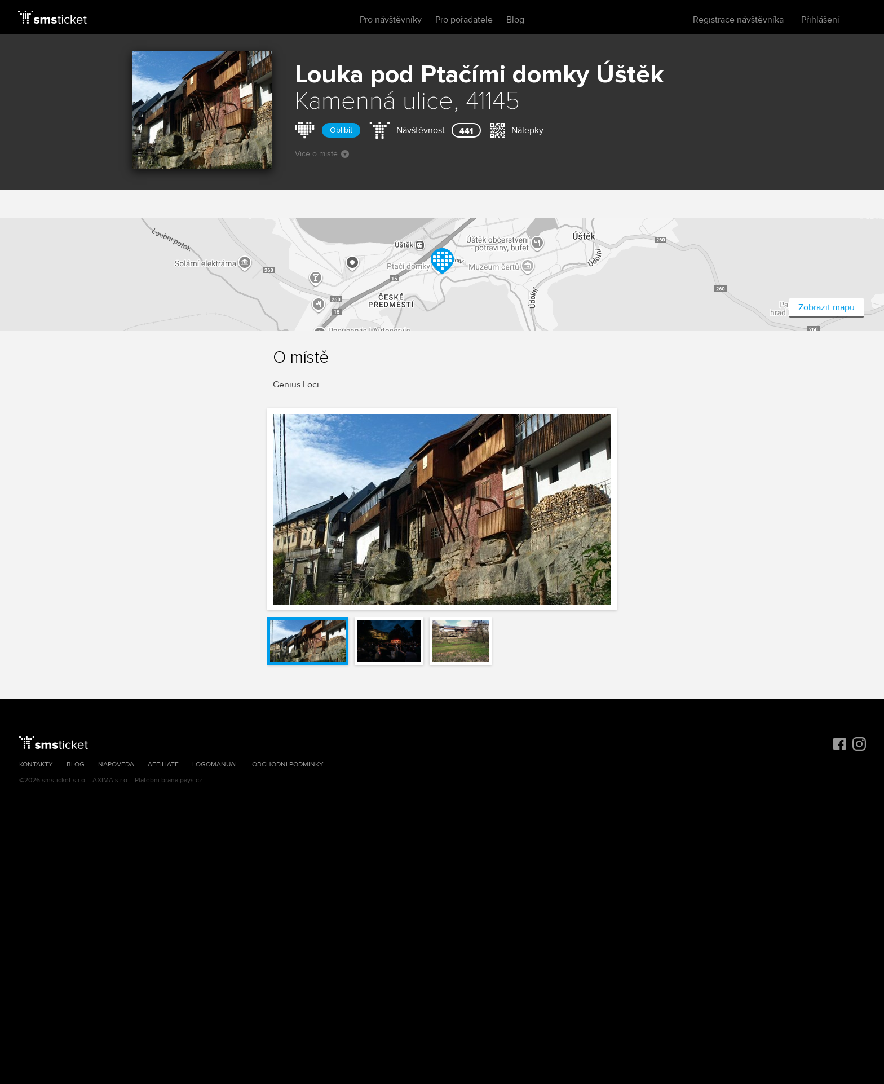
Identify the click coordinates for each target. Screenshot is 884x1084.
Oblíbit (341, 130)
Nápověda (116, 764)
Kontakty (36, 764)
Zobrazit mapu (826, 307)
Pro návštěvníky (391, 19)
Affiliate (163, 764)
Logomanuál (215, 764)
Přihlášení (820, 19)
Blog (515, 19)
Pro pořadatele (464, 19)
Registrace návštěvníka (738, 19)
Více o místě (322, 153)
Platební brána (156, 780)
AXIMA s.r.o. (110, 780)
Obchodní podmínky (288, 764)
